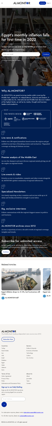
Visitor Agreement (6, 376)
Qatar (3, 365)
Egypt (2, 363)
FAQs (2, 381)
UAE (2, 355)
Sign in (49, 3)
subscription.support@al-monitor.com (33, 412)
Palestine (3, 360)
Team (27, 381)
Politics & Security (31, 348)
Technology (29, 353)
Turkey (3, 348)
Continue (6, 252)
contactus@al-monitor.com (27, 416)
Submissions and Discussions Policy (10, 383)
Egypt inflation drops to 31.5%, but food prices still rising (20, 293)
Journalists (29, 379)
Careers (28, 383)
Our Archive (29, 358)
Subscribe (42, 3)
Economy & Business (32, 351)
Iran (2, 353)
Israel (2, 358)
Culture (28, 355)
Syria (2, 370)
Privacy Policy (5, 379)
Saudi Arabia (5, 351)
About (28, 376)
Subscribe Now (8, 339)
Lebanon (3, 367)
